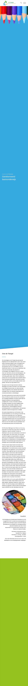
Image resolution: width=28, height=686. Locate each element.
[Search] (20, 3)
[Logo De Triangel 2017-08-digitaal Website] (11, 3)
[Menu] (24, 3)
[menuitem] (20, 3)
